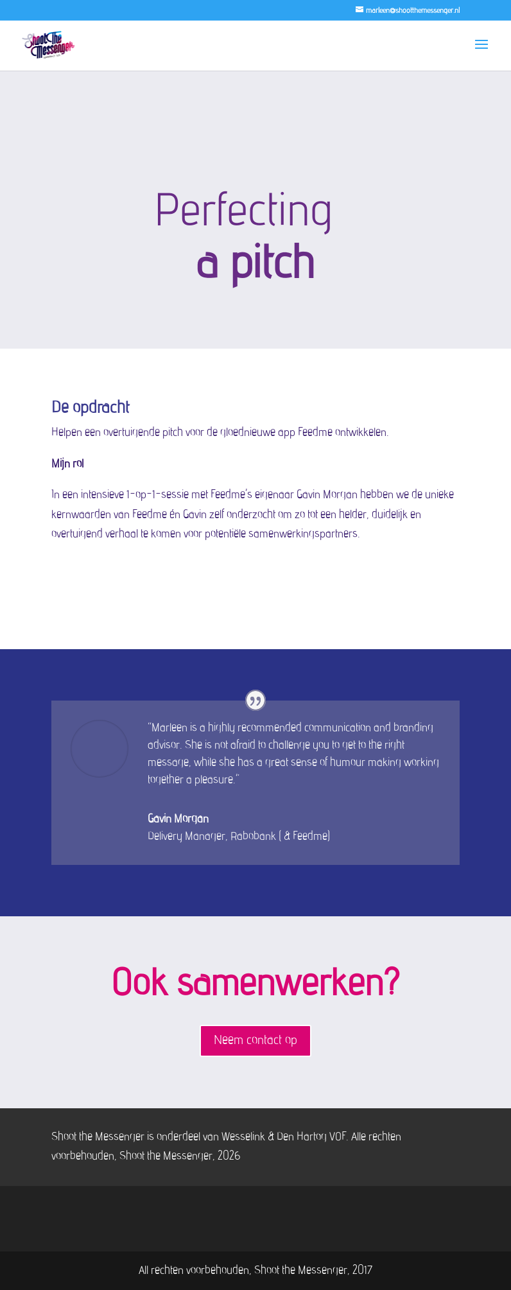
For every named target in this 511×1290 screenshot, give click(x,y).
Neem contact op (255, 1040)
